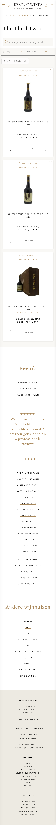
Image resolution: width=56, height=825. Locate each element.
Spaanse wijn (28, 571)
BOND (28, 627)
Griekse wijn (28, 527)
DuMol (28, 645)
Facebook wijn (28, 706)
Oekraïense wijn (28, 584)
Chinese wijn (28, 503)
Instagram (28, 713)
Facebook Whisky (28, 710)
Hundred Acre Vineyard (28, 651)
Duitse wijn (28, 521)
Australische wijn (28, 485)
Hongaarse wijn (28, 533)
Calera (28, 633)
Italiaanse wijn (28, 545)
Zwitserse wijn (27, 577)
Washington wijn (28, 395)
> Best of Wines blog (28, 719)
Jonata (28, 657)
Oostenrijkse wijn (28, 491)
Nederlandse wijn (28, 509)
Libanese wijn (28, 552)
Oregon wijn (28, 389)
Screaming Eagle (28, 670)
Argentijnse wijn (28, 479)
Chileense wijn (28, 497)
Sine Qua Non (28, 676)
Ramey (28, 663)
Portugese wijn (28, 559)
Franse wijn (28, 515)
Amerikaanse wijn (28, 473)
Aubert (28, 621)
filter (7, 52)
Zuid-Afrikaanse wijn (28, 565)
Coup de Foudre (28, 639)
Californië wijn (28, 383)
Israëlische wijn (27, 539)
